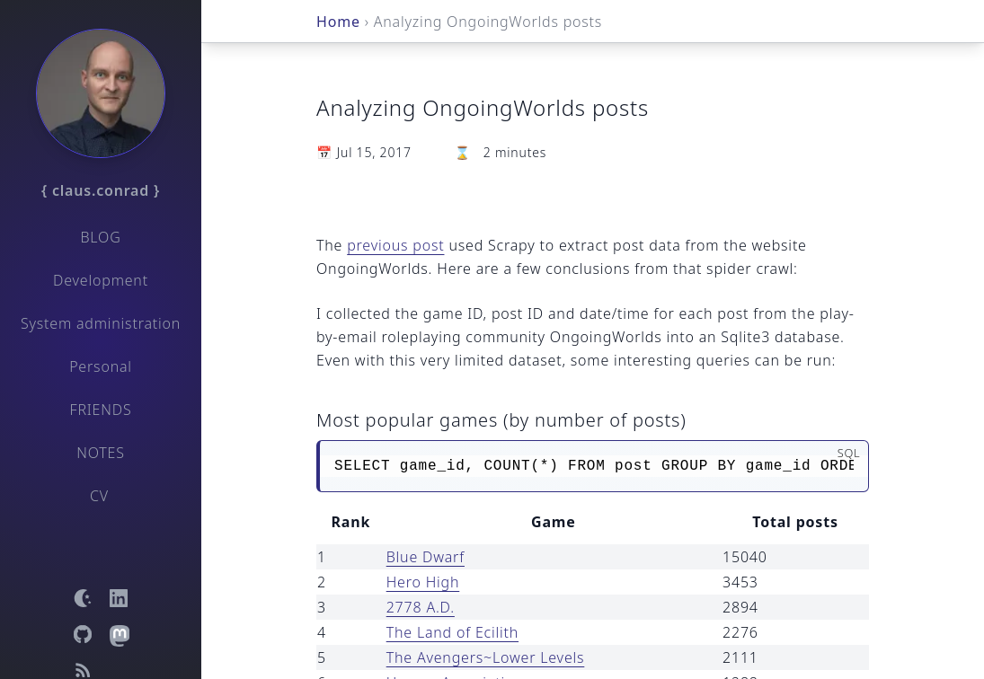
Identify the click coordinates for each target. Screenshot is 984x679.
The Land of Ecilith (452, 632)
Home (338, 21)
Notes (100, 453)
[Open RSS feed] (83, 670)
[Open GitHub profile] (83, 634)
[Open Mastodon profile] (119, 634)
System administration (101, 323)
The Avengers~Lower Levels (485, 657)
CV (99, 496)
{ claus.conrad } (100, 190)
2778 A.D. (420, 607)
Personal (100, 366)
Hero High (423, 582)
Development (100, 280)
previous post (395, 245)
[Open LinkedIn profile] (119, 598)
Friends (101, 409)
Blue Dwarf (425, 557)
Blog (100, 237)
